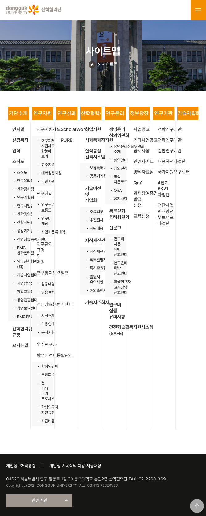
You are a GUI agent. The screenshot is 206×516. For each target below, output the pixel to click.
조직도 (18, 161)
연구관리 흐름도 (44, 207)
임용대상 (44, 284)
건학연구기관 (166, 129)
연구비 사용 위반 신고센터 (117, 247)
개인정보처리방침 (21, 465)
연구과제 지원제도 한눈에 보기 (44, 148)
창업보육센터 (20, 308)
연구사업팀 (20, 205)
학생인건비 (44, 366)
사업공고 (142, 129)
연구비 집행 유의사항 (117, 311)
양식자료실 (142, 172)
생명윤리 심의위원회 (117, 132)
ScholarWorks (69, 129)
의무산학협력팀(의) (20, 264)
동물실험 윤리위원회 (117, 214)
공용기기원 (20, 231)
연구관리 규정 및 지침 (45, 253)
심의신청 (117, 168)
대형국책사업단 (166, 161)
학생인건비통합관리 (45, 355)
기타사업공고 (142, 140)
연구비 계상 (44, 221)
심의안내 (117, 160)
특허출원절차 (93, 268)
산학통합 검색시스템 (93, 154)
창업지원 (93, 129)
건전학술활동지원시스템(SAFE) (117, 330)
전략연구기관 (166, 140)
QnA (117, 190)
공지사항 (44, 332)
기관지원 (44, 181)
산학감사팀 (20, 189)
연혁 (16, 150)
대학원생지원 (44, 173)
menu (198, 10)
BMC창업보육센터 (20, 316)
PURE (66, 140)
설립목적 (20, 140)
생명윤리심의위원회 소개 (117, 149)
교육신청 (142, 216)
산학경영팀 (20, 214)
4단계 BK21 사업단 (164, 189)
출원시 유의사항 (93, 279)
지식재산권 (93, 240)
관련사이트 (142, 161)
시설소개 (44, 315)
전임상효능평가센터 (20, 239)
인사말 (18, 129)
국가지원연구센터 (166, 172)
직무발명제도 (93, 260)
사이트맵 (110, 64)
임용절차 (44, 292)
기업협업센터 (20, 283)
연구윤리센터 (20, 180)
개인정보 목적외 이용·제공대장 (75, 465)
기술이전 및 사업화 (93, 194)
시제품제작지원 (93, 140)
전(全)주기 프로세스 (44, 391)
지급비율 (44, 421)
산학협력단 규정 (20, 332)
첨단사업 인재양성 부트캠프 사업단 (166, 214)
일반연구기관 (166, 150)
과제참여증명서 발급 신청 (142, 199)
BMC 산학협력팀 (20, 250)
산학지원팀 (20, 222)
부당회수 (44, 374)
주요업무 (93, 211)
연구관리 (45, 193)
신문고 (115, 228)
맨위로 (197, 506)
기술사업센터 (20, 275)
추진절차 (93, 220)
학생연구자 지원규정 (44, 410)
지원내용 (93, 228)
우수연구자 (45, 344)
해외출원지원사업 (93, 290)
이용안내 (44, 324)
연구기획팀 (20, 197)
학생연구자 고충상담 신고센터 (117, 287)
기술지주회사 (93, 302)
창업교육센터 (20, 291)
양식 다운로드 (117, 179)
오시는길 (20, 345)
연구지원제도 (45, 129)
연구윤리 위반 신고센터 (117, 268)
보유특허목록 (93, 168)
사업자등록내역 (44, 232)
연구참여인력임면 (45, 273)
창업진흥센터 (20, 300)
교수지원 (44, 164)
